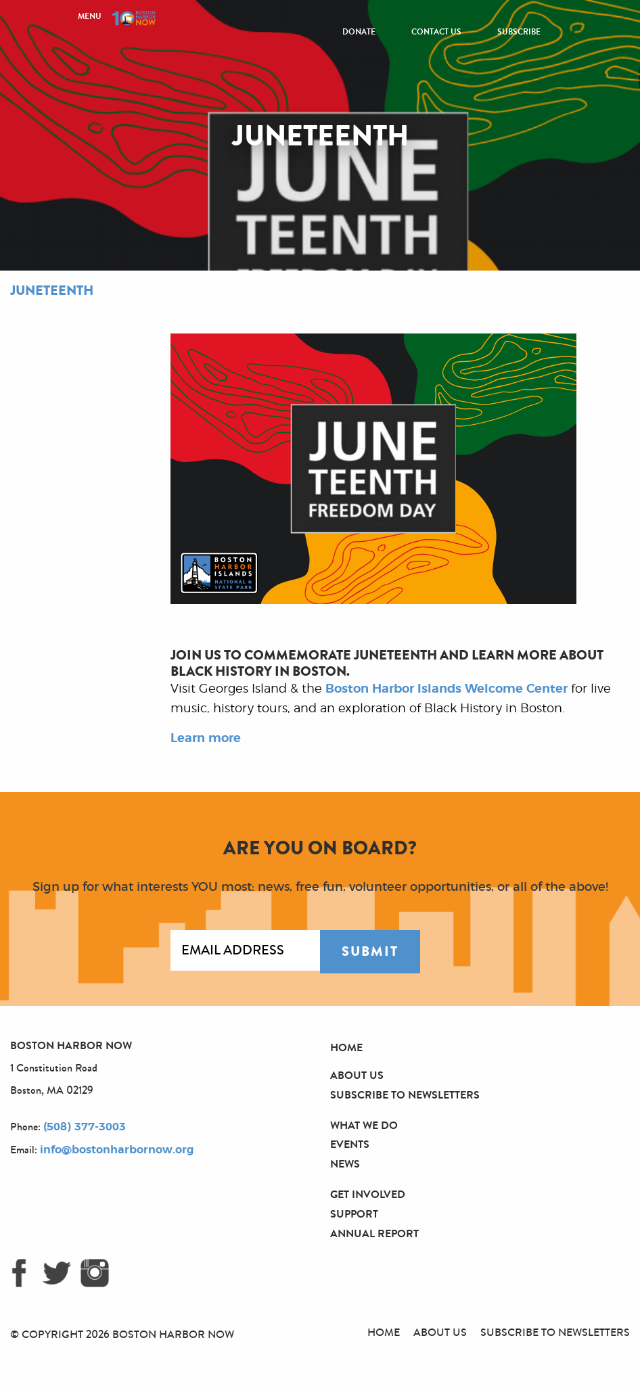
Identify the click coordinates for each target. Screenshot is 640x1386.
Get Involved (367, 1194)
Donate (358, 32)
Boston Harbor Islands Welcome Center (446, 689)
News (345, 1164)
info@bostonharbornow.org (116, 1150)
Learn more (205, 739)
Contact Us (436, 32)
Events (349, 1144)
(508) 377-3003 (84, 1127)
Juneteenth (51, 290)
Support (354, 1214)
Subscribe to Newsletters (405, 1095)
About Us (357, 1075)
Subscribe (519, 32)
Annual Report (374, 1233)
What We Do (364, 1125)
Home (346, 1047)
